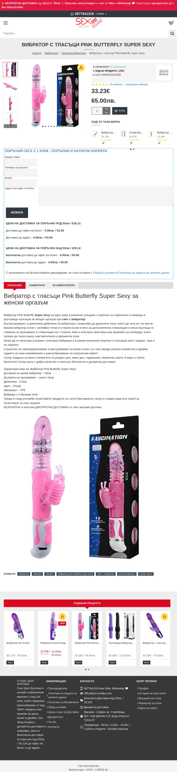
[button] (42, 126)
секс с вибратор (105, 574)
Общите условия (104, 272)
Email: (9, 178)
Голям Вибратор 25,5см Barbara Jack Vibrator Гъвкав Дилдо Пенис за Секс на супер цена (137, 132)
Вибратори (51, 53)
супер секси (146, 574)
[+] (106, 109)
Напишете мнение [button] (137, 84)
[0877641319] (82, 14)
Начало (37, 53)
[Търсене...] (172, 33)
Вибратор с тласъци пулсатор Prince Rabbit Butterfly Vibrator (156, 643)
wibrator (37, 574)
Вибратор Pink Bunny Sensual (88, 643)
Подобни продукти (87, 603)
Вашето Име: (13, 157)
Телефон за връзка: (16, 167)
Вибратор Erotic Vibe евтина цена (164, 132)
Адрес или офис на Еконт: (20, 188)
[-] (106, 112)
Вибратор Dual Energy (53, 643)
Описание (15, 285)
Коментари (37, 285)
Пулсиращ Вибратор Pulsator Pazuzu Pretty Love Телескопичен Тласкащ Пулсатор (122, 643)
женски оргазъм (127, 574)
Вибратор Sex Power (18, 643)
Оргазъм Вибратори (73, 53)
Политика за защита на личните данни (143, 272)
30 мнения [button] (116, 84)
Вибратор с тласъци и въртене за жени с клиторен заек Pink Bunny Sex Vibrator (109, 132)
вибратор (24, 574)
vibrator (49, 574)
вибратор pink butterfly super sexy (75, 574)
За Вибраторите (64, 285)
